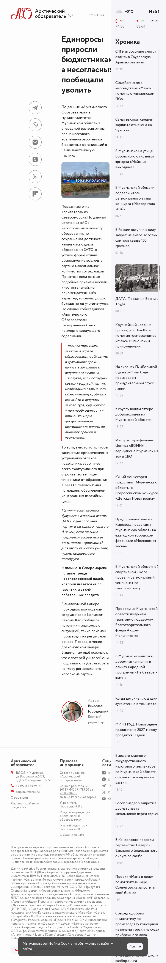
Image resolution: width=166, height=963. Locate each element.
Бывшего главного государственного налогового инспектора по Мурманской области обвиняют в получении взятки (135, 769)
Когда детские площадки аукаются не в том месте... (137, 701)
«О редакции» (89, 862)
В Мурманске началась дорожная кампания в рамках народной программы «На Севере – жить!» (136, 667)
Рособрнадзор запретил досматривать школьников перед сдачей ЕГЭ (137, 811)
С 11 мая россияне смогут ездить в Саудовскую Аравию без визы (135, 57)
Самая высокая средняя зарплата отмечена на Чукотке (134, 125)
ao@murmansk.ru (28, 792)
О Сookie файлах (72, 835)
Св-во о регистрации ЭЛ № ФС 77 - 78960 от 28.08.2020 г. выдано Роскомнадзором (78, 791)
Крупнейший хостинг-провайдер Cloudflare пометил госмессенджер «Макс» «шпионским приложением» (136, 335)
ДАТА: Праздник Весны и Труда (137, 301)
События (97, 15)
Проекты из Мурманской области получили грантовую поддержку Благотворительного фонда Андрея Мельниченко (136, 622)
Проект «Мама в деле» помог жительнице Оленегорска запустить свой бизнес (135, 884)
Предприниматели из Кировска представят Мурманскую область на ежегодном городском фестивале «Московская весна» (135, 533)
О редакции (19, 797)
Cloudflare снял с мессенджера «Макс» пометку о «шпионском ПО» (134, 91)
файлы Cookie (60, 943)
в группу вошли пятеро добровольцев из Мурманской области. (134, 414)
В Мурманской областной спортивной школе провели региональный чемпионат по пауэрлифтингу (137, 577)
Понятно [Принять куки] (135, 946)
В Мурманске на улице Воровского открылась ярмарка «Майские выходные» (134, 159)
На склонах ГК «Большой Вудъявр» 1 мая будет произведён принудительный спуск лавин (136, 377)
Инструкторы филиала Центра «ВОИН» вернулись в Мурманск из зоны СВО (136, 448)
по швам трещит (75, 573)
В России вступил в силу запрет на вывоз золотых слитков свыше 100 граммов (136, 238)
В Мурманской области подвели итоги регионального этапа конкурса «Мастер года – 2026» (136, 198)
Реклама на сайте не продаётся (25, 805)
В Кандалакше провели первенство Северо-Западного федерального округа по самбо (136, 848)
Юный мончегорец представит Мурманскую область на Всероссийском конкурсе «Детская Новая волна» (136, 487)
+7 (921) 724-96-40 (29, 786)
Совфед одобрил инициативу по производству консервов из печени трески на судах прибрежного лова (137, 924)
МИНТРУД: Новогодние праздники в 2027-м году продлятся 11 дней (136, 730)
